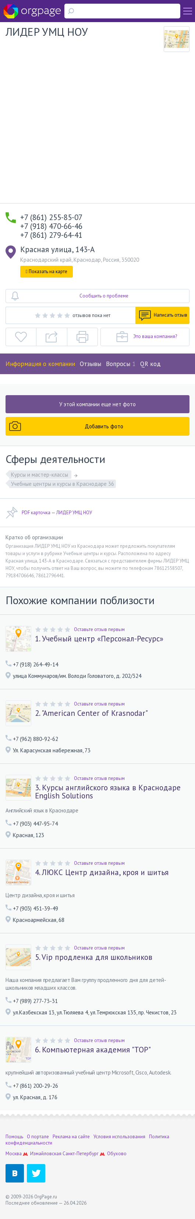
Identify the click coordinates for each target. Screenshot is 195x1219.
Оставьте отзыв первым (99, 629)
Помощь (14, 1136)
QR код (150, 364)
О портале (38, 1136)
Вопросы (120, 364)
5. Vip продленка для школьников (93, 957)
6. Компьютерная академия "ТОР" (93, 1050)
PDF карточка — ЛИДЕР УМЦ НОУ (49, 512)
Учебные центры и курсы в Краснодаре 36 (62, 483)
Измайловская (45, 1153)
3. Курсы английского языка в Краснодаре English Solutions (108, 792)
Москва (14, 1153)
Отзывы (90, 364)
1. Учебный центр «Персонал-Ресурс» (99, 639)
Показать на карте (46, 271)
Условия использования (119, 1136)
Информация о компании (40, 364)
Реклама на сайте (71, 1136)
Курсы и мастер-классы (40, 474)
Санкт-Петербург (81, 1153)
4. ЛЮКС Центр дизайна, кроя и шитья (102, 872)
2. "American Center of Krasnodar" (91, 713)
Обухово (117, 1153)
